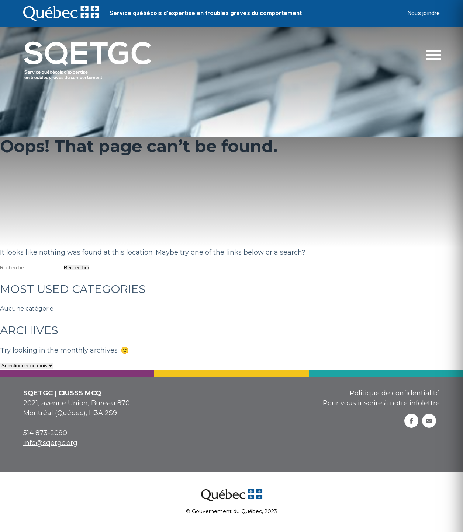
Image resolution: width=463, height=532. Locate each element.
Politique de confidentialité (395, 393)
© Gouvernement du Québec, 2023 (231, 511)
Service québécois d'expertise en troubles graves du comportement (206, 13)
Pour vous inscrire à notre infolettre (381, 403)
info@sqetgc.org (50, 443)
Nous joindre (423, 13)
